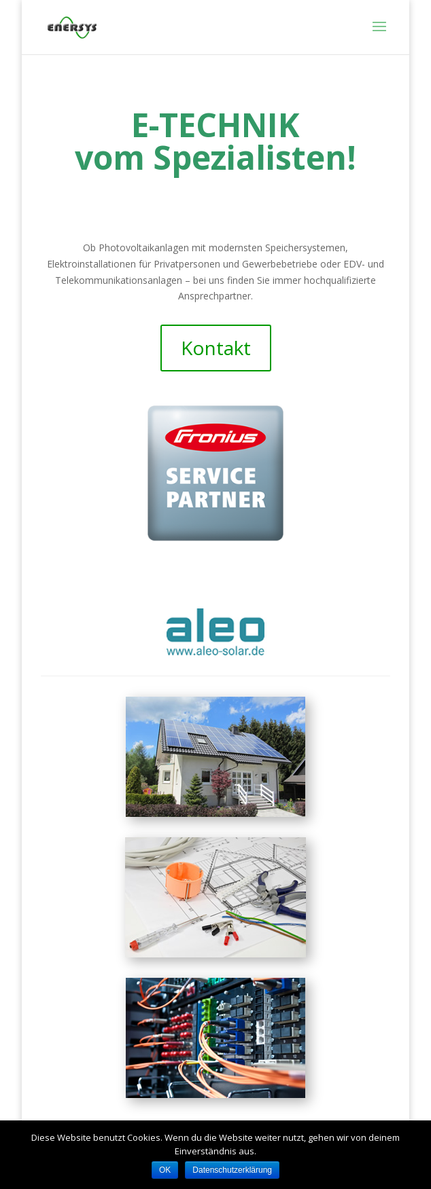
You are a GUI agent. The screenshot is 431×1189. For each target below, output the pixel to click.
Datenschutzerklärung (232, 1170)
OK (165, 1170)
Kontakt (216, 348)
